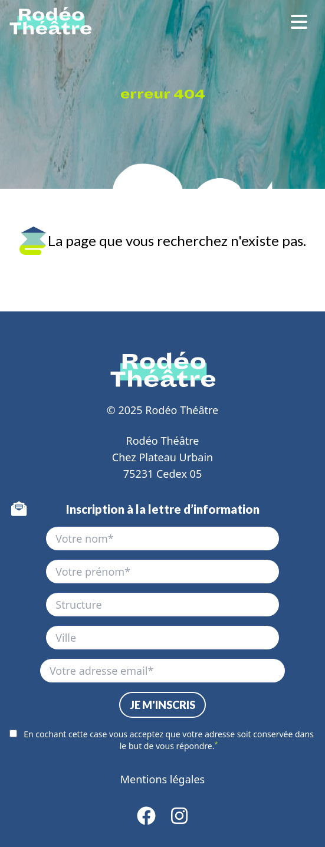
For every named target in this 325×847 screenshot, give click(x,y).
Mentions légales (162, 779)
